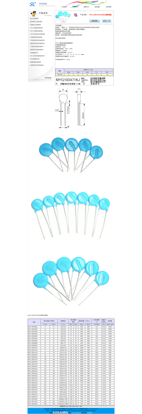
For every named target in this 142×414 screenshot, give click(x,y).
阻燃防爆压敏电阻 (35, 62)
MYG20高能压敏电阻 (36, 31)
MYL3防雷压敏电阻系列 (37, 56)
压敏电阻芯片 (34, 53)
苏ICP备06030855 (94, 409)
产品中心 (75, 7)
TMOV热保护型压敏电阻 (37, 34)
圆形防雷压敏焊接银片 (37, 49)
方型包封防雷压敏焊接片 (37, 40)
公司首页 (64, 7)
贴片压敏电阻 (34, 18)
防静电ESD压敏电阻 (36, 21)
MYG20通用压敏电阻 (36, 28)
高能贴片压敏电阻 (35, 25)
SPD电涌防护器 (34, 59)
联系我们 (97, 7)
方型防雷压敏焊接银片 (37, 46)
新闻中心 (86, 7)
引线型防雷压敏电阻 (36, 37)
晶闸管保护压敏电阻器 (37, 65)
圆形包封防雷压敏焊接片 (37, 43)
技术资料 (108, 7)
